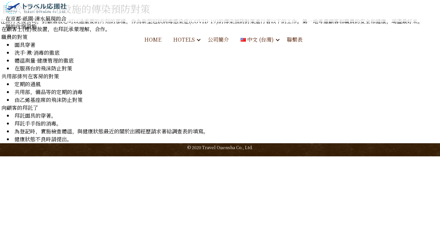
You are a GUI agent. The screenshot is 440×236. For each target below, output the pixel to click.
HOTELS (184, 39)
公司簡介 (218, 39)
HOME (152, 39)
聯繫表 (295, 39)
